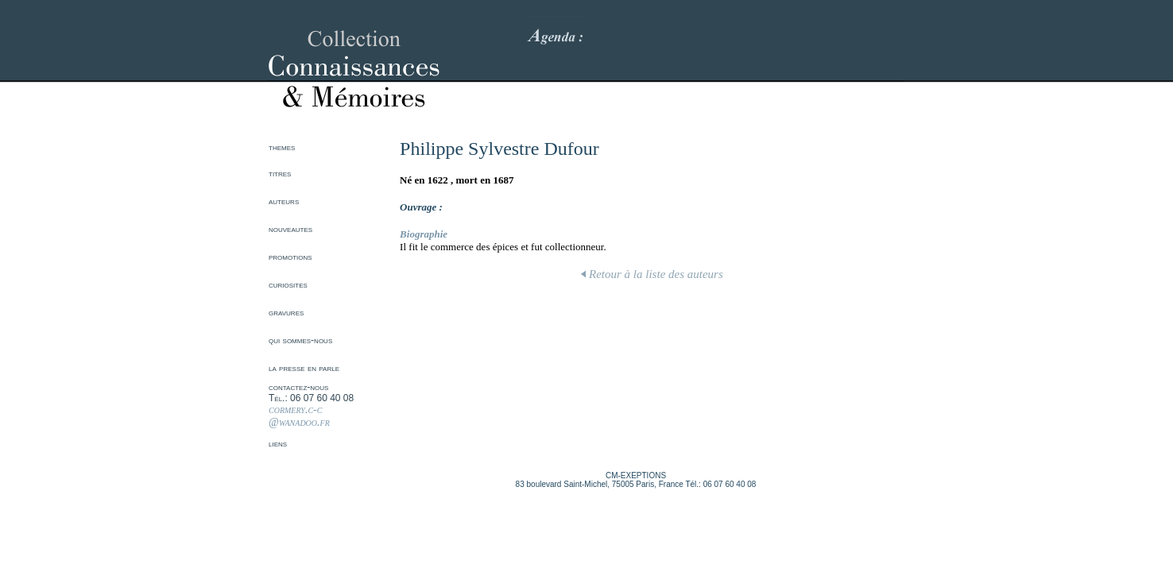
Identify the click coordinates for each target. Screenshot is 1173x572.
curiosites (288, 284)
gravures (286, 312)
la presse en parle (304, 367)
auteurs (284, 201)
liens (278, 443)
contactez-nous (298, 386)
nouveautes (290, 228)
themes (282, 147)
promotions (290, 256)
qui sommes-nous (300, 340)
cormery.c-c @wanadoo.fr (299, 416)
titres (280, 173)
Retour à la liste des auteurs (652, 274)
